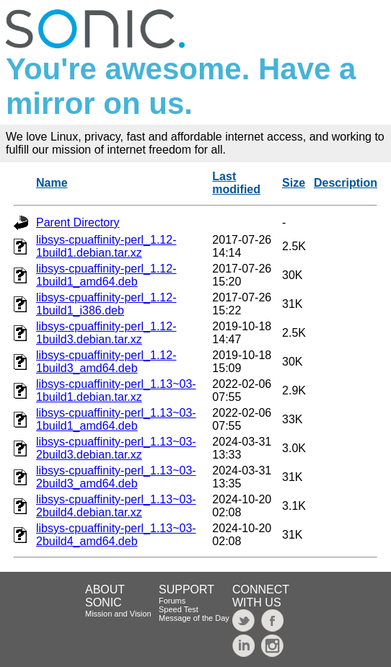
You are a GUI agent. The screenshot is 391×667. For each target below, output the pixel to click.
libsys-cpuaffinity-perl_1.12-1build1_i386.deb (106, 304)
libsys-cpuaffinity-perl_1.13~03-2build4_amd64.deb (116, 534)
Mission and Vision (118, 613)
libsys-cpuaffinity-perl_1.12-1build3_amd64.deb (106, 361)
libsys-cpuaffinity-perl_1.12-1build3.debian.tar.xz (106, 332)
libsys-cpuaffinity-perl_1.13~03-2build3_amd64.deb (116, 477)
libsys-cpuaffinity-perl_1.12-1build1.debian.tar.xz (106, 246)
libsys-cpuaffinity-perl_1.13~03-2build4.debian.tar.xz (116, 505)
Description (345, 183)
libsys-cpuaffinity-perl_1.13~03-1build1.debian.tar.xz (116, 390)
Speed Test (178, 609)
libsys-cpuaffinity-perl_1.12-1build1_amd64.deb (106, 275)
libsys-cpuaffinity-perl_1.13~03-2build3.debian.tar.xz (116, 448)
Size (293, 183)
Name (52, 183)
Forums (172, 600)
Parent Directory (78, 222)
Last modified (236, 182)
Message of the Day (194, 618)
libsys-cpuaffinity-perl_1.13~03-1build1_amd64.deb (116, 419)
